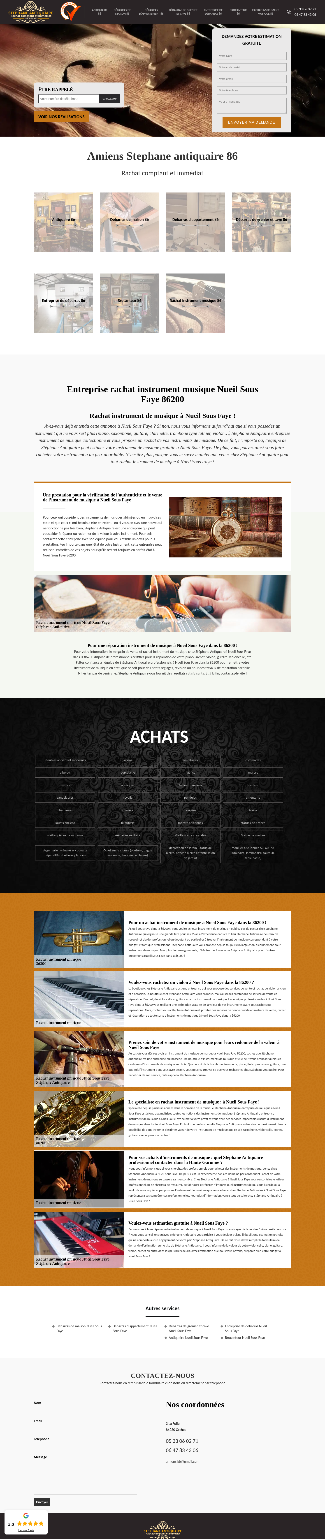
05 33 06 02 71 (305, 9)
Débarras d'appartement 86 (151, 11)
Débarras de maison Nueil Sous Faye (79, 1328)
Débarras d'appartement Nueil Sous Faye (135, 1328)
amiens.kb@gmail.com (182, 1461)
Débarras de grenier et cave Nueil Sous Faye (189, 1328)
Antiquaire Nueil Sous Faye (188, 1337)
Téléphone (41, 1439)
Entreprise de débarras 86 (213, 11)
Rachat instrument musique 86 (265, 11)
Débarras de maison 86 (122, 11)
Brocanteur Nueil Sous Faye (245, 1337)
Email (38, 1421)
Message (40, 1457)
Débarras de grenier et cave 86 (183, 11)
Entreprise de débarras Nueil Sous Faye (246, 1328)
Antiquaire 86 (99, 11)
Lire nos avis (26, 1530)
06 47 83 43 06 (305, 14)
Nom (37, 1403)
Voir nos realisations (61, 116)
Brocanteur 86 (238, 11)
